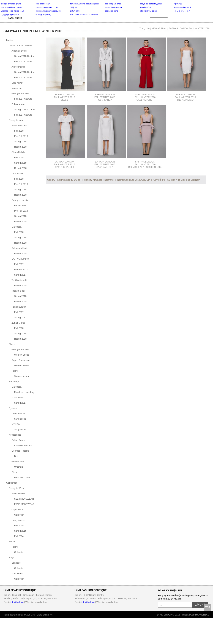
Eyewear (13, 408)
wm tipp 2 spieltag (43, 14)
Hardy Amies (18, 520)
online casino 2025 (182, 7)
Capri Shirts (17, 509)
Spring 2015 (20, 530)
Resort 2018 (20, 146)
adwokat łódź (145, 7)
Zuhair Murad (18, 104)
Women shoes (21, 376)
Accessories (15, 434)
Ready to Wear (16, 488)
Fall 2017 (19, 264)
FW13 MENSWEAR (24, 504)
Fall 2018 (19, 130)
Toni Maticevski (19, 280)
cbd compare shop (113, 4)
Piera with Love (22, 477)
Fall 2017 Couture (23, 61)
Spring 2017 (20, 274)
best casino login (43, 4)
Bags (11, 557)
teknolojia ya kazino (148, 11)
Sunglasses (20, 418)
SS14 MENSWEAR (24, 498)
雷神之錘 (178, 4)
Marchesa (16, 88)
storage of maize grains (11, 4)
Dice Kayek (17, 82)
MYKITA (16, 424)
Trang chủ (144, 28)
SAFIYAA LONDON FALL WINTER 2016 (189, 28)
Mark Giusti (17, 573)
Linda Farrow (18, 413)
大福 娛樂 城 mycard (10, 15)
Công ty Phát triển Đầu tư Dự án (63, 180)
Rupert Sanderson (21, 360)
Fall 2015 (19, 525)
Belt (16, 456)
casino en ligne (111, 11)
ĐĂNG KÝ (200, 604)
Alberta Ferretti (19, 50)
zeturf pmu (75, 11)
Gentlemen (11, 482)
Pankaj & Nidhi (19, 306)
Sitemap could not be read (12, 11)
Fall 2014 (19, 536)
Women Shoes (21, 354)
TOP (207, 607)
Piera (14, 472)
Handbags (14, 381)
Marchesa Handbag (24, 392)
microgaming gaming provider (48, 11)
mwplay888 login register (12, 7)
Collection (19, 514)
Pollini (15, 370)
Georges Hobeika (20, 93)
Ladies (9, 40)
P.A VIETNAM (202, 614)
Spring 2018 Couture (24, 56)
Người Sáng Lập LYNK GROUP (133, 180)
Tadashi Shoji (18, 290)
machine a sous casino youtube (84, 14)
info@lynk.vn (16, 602)
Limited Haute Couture (20, 45)
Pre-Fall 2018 (21, 136)
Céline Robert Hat (23, 445)
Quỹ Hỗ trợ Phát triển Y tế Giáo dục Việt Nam (176, 180)
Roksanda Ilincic (20, 248)
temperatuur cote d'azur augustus (84, 4)
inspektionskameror (113, 7)
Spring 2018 (20, 141)
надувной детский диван (151, 4)
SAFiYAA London (20, 258)
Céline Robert (18, 440)
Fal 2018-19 (20, 205)
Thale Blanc (18, 397)
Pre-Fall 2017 (21, 269)
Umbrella (18, 466)
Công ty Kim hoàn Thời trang (99, 180)
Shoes (12, 344)
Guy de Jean (18, 461)
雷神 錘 (73, 7)
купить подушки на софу (47, 7)
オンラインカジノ (182, 11)
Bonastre (16, 562)
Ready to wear (16, 120)
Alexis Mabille (18, 66)
